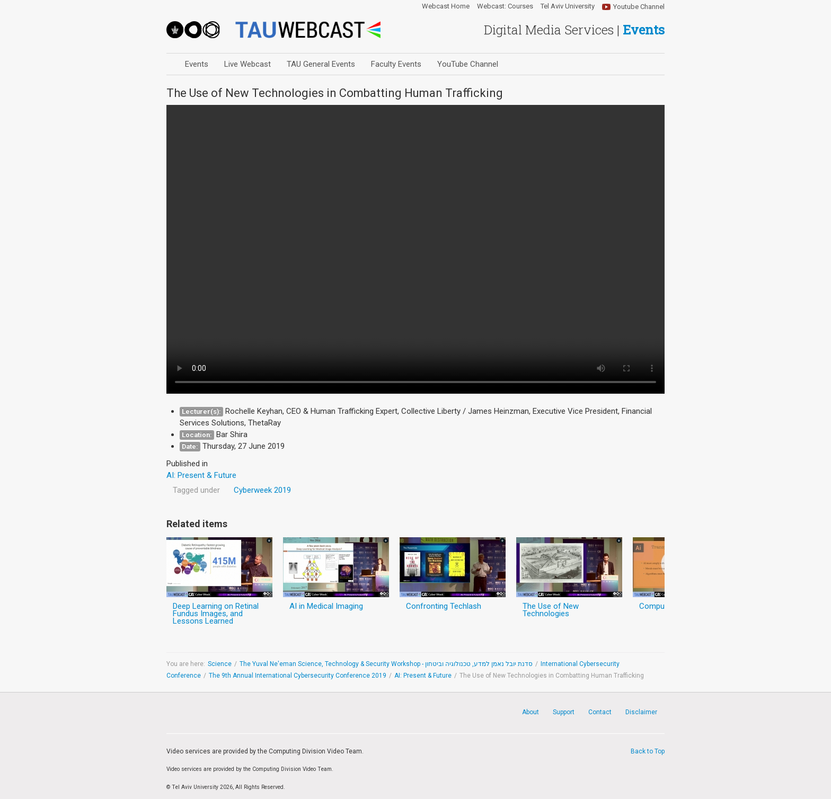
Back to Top (648, 751)
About (530, 712)
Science (220, 664)
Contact (600, 712)
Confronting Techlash (443, 606)
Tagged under (196, 490)
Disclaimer (641, 712)
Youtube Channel (639, 7)
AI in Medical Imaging (326, 606)
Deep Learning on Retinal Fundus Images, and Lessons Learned (216, 613)
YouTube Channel (467, 64)
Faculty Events (396, 64)
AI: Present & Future (423, 675)
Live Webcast (247, 64)
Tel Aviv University (568, 6)
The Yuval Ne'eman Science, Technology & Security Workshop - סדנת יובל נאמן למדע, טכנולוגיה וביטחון (386, 664)
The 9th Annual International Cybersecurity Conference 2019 (297, 675)
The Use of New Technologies (551, 609)
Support (563, 712)
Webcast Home (446, 6)
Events (196, 64)
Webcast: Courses (505, 6)
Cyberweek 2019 (262, 490)
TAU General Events (321, 64)
